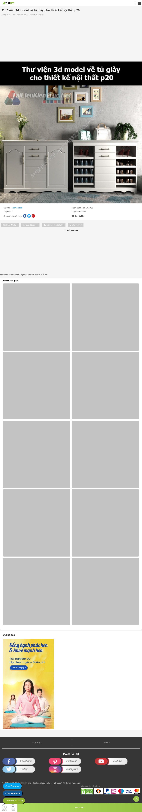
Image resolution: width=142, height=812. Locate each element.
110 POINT (79, 808)
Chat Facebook (12, 793)
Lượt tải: (7, 212)
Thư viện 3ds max (20, 15)
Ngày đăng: (77, 208)
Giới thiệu (37, 743)
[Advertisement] (71, 39)
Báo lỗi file (79, 216)
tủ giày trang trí (75, 225)
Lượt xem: (76, 212)
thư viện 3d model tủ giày (53, 225)
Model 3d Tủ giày (36, 15)
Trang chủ (6, 15)
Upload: (7, 208)
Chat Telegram (12, 786)
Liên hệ (106, 743)
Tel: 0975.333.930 (14, 800)
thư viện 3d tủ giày (30, 225)
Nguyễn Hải (17, 208)
